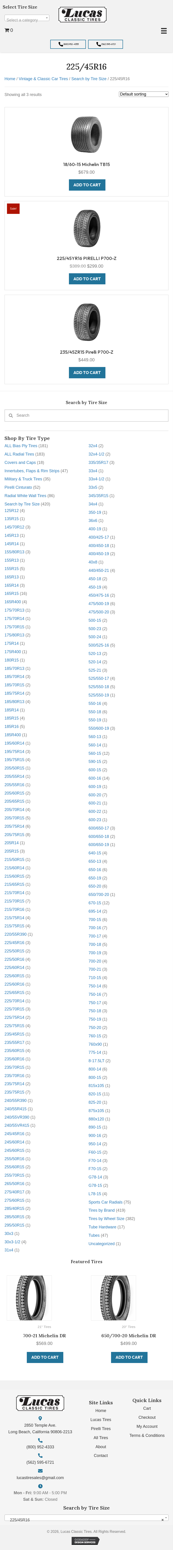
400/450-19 (99, 554)
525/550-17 (99, 678)
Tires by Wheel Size (106, 1218)
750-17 (95, 1003)
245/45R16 (14, 1134)
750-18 (95, 1011)
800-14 (95, 1069)
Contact (101, 1455)
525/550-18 (99, 687)
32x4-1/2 (96, 454)
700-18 (95, 944)
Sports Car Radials (106, 1202)
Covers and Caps (20, 462)
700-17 (95, 936)
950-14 (95, 1144)
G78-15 (95, 1185)
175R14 (12, 643)
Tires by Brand (102, 1210)
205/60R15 (14, 793)
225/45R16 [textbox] (85, 1520)
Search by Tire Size (22, 504)
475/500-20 (99, 612)
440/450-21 (99, 570)
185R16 (12, 726)
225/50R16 (14, 959)
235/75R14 (14, 1084)
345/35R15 (98, 495)
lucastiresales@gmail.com (40, 1477)
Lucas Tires (101, 1419)
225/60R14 (14, 967)
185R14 (12, 710)
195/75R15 (14, 759)
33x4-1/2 (96, 479)
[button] (68, 44)
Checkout (147, 1417)
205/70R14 (14, 809)
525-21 (95, 670)
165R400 (13, 602)
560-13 (95, 736)
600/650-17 (99, 828)
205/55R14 (14, 776)
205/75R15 (14, 834)
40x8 (93, 562)
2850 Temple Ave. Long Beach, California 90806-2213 (40, 1428)
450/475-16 (99, 595)
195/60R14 (14, 743)
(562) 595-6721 (40, 1462)
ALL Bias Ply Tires (21, 446)
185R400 (13, 735)
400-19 (95, 529)
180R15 (12, 660)
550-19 (95, 720)
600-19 (95, 786)
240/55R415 (16, 1109)
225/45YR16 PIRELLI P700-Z (86, 258)
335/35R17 (98, 462)
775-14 (95, 1052)
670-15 (95, 903)
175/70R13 (14, 610)
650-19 (95, 878)
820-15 (95, 1094)
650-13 (95, 861)
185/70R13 (14, 668)
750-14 (95, 986)
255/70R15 (14, 1175)
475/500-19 (99, 603)
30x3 (9, 1233)
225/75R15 (14, 1026)
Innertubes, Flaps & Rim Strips (32, 471)
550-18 (95, 712)
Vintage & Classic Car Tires (43, 79)
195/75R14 (14, 751)
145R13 (12, 535)
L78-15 (95, 1194)
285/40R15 (14, 1208)
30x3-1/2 (12, 1242)
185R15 (12, 718)
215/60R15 (14, 876)
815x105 (96, 1085)
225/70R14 (14, 1001)
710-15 (95, 977)
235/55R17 (14, 1042)
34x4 (93, 504)
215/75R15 (14, 926)
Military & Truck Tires (23, 479)
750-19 (95, 1019)
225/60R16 (14, 984)
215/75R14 (14, 918)
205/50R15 (14, 768)
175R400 (13, 652)
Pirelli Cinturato (18, 487)
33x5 (93, 487)
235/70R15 (14, 1067)
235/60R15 (14, 1050)
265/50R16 (14, 1183)
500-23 (95, 629)
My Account (147, 1426)
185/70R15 (14, 685)
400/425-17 (99, 537)
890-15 (95, 1127)
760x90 (95, 1044)
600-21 (95, 803)
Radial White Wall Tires (25, 495)
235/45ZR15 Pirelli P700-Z (86, 352)
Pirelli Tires (101, 1428)
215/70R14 (14, 893)
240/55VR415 (17, 1125)
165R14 (12, 585)
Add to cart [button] (45, 1357)
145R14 (12, 544)
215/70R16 (14, 909)
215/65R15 (14, 884)
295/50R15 (14, 1225)
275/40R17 (14, 1192)
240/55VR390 (17, 1117)
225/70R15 (14, 1009)
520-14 (95, 662)
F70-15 (95, 1169)
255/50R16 (14, 1159)
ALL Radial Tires (19, 454)
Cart (147, 1408)
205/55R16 (14, 785)
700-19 (95, 953)
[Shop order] (143, 94)
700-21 (95, 969)
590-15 (95, 761)
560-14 (95, 745)
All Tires (101, 1437)
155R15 (12, 568)
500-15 (95, 620)
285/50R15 (14, 1217)
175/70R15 (14, 627)
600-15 (95, 770)
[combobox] (27, 18)
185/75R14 (14, 693)
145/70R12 (14, 527)
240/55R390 (16, 1100)
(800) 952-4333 (40, 1447)
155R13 (12, 560)
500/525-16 (99, 645)
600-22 (95, 811)
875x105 (96, 1110)
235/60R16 (14, 1059)
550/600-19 (99, 728)
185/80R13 (14, 701)
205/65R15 (14, 801)
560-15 (95, 753)
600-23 (95, 820)
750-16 (95, 994)
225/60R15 (14, 976)
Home (10, 79)
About (101, 1447)
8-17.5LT (96, 1061)
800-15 (95, 1077)
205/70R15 (14, 818)
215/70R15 (14, 901)
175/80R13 (14, 635)
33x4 (93, 471)
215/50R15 (14, 859)
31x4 (9, 1250)
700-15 (95, 919)
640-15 (95, 853)
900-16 (95, 1135)
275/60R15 (14, 1200)
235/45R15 (14, 1034)
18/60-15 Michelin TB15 (86, 164)
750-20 (95, 1027)
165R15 (12, 593)
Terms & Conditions (147, 1435)
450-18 (95, 579)
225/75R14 (14, 1017)
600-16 (95, 778)
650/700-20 (99, 894)
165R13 (12, 577)
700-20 (95, 961)
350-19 (95, 512)
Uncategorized (102, 1243)
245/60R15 (14, 1150)
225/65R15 (14, 992)
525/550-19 (99, 695)
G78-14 (95, 1177)
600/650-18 (99, 836)
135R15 (12, 519)
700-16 (95, 928)
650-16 (95, 869)
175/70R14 (14, 618)
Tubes (94, 1235)
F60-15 (95, 1152)
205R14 (12, 843)
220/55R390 (16, 934)
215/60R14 (14, 868)
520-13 (95, 653)
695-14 (95, 911)
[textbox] (27, 20)
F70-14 (95, 1160)
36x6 (93, 520)
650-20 (95, 886)
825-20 (95, 1102)
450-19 (95, 587)
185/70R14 (14, 676)
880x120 (96, 1119)
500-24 (95, 637)
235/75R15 (14, 1092)
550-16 (95, 703)
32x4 (93, 446)
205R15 (12, 851)
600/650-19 (99, 844)
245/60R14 (14, 1142)
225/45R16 (14, 942)
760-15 (95, 1036)
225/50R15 (14, 951)
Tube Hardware (102, 1227)
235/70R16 (14, 1075)
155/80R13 (14, 552)
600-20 (95, 795)
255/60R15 (14, 1167)
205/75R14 (14, 826)
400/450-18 (99, 545)
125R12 (12, 510)
